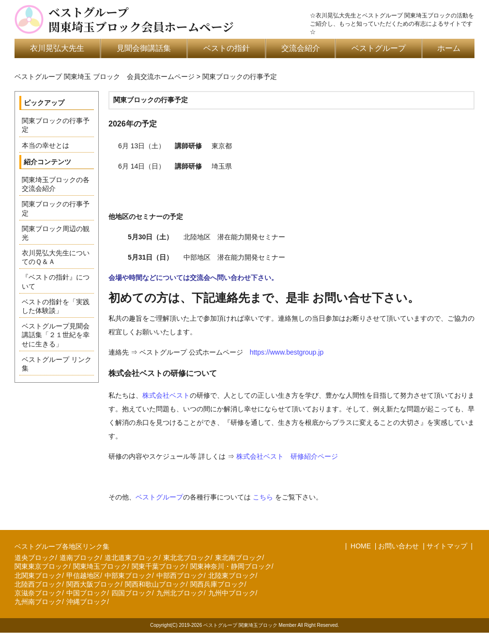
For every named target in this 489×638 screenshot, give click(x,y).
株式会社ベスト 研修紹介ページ (287, 456)
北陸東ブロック (232, 575)
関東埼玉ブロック (100, 566)
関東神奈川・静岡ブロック (231, 566)
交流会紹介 (300, 48)
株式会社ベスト (166, 395)
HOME (360, 546)
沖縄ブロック (86, 602)
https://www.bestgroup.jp (287, 352)
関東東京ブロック (42, 566)
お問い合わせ (398, 546)
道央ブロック (35, 557)
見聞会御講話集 (144, 48)
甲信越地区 (83, 575)
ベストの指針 (226, 48)
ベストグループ (378, 48)
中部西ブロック (180, 575)
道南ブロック (80, 557)
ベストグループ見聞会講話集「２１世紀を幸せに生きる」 (56, 334)
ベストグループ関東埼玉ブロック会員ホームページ (141, 19)
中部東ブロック (128, 575)
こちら (263, 497)
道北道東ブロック (132, 557)
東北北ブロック (187, 557)
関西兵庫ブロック (217, 584)
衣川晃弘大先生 (57, 48)
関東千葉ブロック (159, 566)
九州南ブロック (38, 602)
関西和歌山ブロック (155, 584)
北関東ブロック (38, 575)
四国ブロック (131, 593)
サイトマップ (447, 546)
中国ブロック (86, 593)
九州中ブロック (232, 593)
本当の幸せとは (45, 145)
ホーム (448, 48)
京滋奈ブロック (38, 593)
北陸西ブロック (38, 584)
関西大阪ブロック (93, 584)
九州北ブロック (180, 593)
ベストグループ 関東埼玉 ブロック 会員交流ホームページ (105, 76)
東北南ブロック (238, 557)
